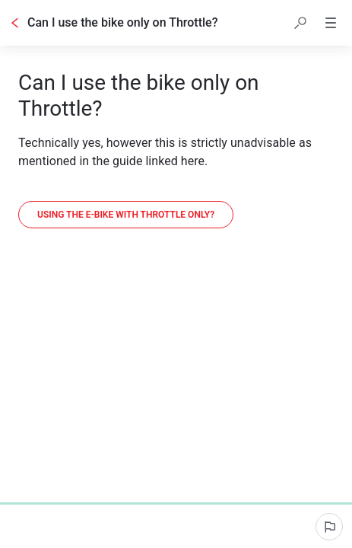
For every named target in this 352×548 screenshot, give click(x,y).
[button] (300, 23)
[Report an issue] (329, 526)
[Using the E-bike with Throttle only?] (125, 214)
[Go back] (15, 23)
